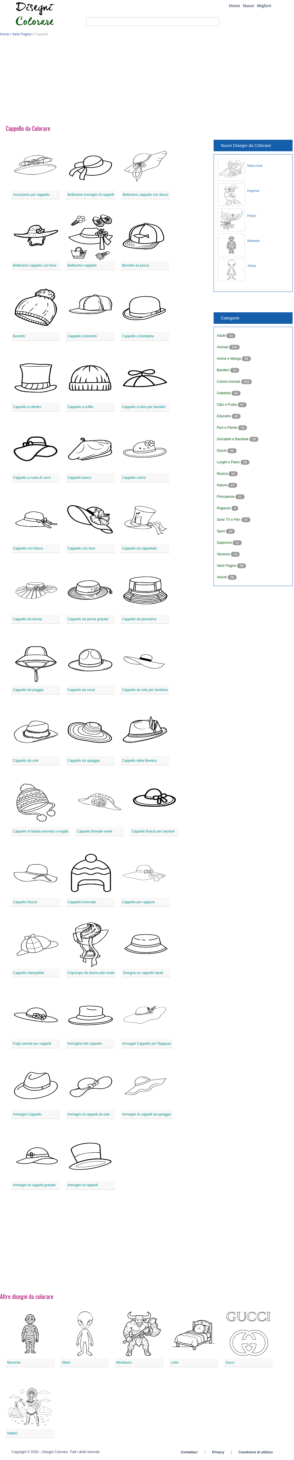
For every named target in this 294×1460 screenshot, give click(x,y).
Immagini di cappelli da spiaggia (146, 1114)
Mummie (253, 241)
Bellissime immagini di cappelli (90, 195)
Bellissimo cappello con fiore (34, 265)
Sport (221, 531)
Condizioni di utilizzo (256, 1452)
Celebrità (224, 393)
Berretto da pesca (135, 265)
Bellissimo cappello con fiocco (145, 195)
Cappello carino (134, 478)
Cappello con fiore (81, 548)
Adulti (221, 336)
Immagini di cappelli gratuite (34, 1185)
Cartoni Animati (229, 382)
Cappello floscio (25, 902)
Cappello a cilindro (27, 407)
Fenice (251, 216)
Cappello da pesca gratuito (88, 619)
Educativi (224, 416)
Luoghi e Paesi (229, 462)
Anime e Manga (229, 359)
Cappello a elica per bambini (143, 407)
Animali (223, 347)
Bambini (223, 370)
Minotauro (123, 1363)
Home (234, 5)
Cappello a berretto (82, 336)
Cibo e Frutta (227, 405)
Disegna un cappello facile (143, 973)
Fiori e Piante (227, 428)
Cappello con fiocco (28, 548)
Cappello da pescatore (139, 619)
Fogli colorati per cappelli (32, 1044)
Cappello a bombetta (138, 336)
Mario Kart (255, 166)
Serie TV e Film (229, 520)
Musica (223, 474)
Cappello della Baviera (139, 761)
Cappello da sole (25, 761)
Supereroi (225, 543)
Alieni (251, 266)
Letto (175, 1363)
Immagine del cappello (84, 1044)
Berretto (19, 336)
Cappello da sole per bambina (145, 690)
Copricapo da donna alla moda (90, 973)
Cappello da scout (81, 690)
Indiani (12, 1433)
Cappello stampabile (28, 973)
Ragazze (224, 508)
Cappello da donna (27, 619)
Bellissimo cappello (82, 265)
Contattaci (189, 1452)
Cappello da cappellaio (139, 548)
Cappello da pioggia (28, 690)
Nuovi (248, 5)
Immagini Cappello (27, 1114)
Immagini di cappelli (82, 1185)
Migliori (264, 5)
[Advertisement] (147, 83)
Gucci (229, 1363)
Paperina (253, 191)
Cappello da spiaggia (83, 761)
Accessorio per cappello (31, 195)
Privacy (218, 1452)
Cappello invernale (81, 902)
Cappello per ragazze (138, 902)
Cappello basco (79, 478)
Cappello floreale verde (94, 831)
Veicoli (222, 577)
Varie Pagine (22, 34)
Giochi (222, 451)
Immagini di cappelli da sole (88, 1114)
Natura (222, 485)
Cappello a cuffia (80, 407)
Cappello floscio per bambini (153, 831)
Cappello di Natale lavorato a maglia (40, 831)
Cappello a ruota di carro (32, 478)
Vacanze (224, 554)
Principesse (226, 497)
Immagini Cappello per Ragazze (146, 1044)
